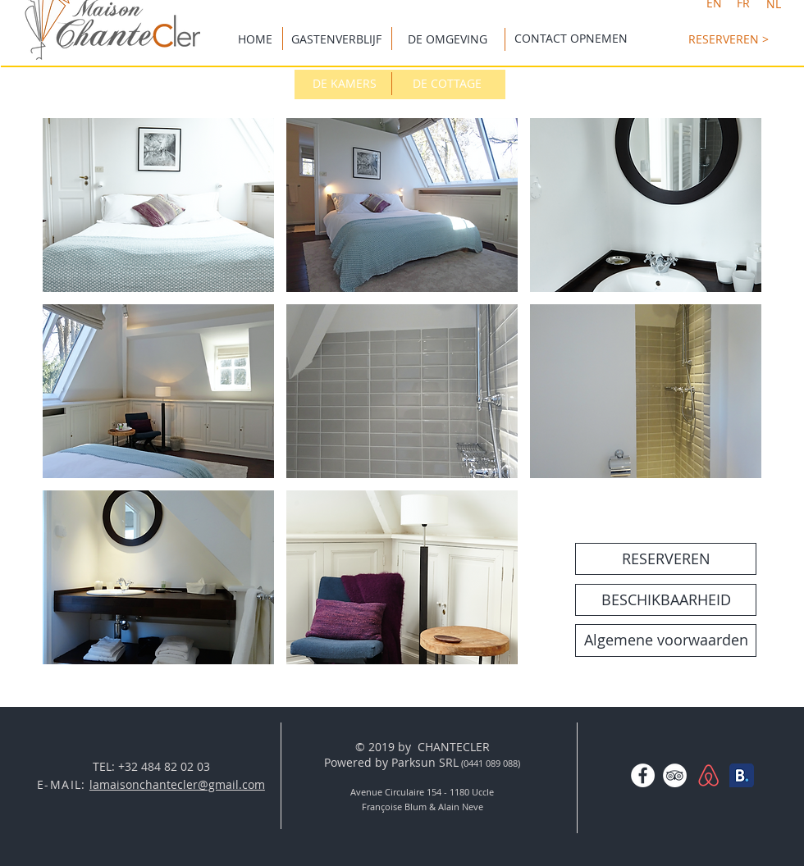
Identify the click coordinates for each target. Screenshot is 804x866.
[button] (158, 205)
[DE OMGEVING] (447, 39)
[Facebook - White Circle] (643, 775)
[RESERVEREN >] (728, 39)
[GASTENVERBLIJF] (336, 39)
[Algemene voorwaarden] (665, 640)
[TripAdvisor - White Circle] (675, 775)
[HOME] (255, 39)
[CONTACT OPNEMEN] (571, 38)
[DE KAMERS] (344, 83)
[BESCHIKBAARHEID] (665, 600)
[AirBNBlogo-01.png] (708, 775)
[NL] (773, 4)
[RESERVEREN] (665, 559)
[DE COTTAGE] (447, 83)
